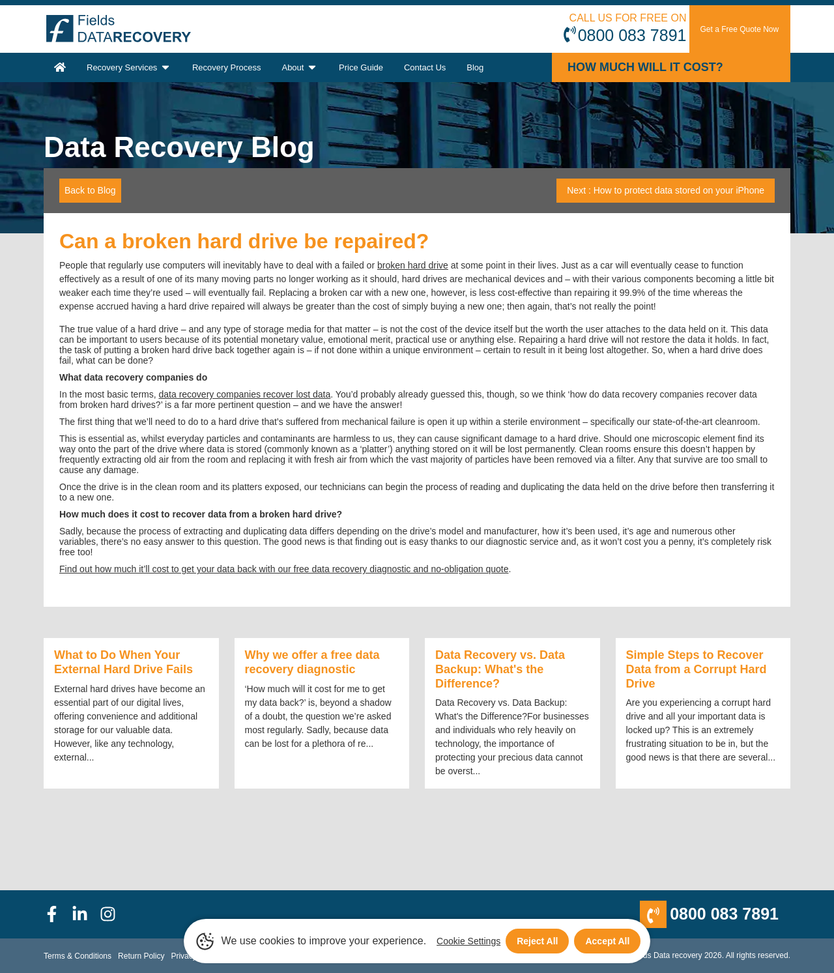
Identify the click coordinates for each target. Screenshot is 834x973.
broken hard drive (412, 265)
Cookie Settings (468, 941)
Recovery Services (129, 67)
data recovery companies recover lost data (245, 394)
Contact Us (425, 67)
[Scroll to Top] (4, 972)
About (299, 67)
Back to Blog (90, 190)
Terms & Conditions (77, 956)
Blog (475, 67)
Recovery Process (226, 67)
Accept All (607, 941)
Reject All (537, 941)
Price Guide (361, 67)
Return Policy (141, 956)
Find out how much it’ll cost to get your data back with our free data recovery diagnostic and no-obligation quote (284, 569)
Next (665, 190)
